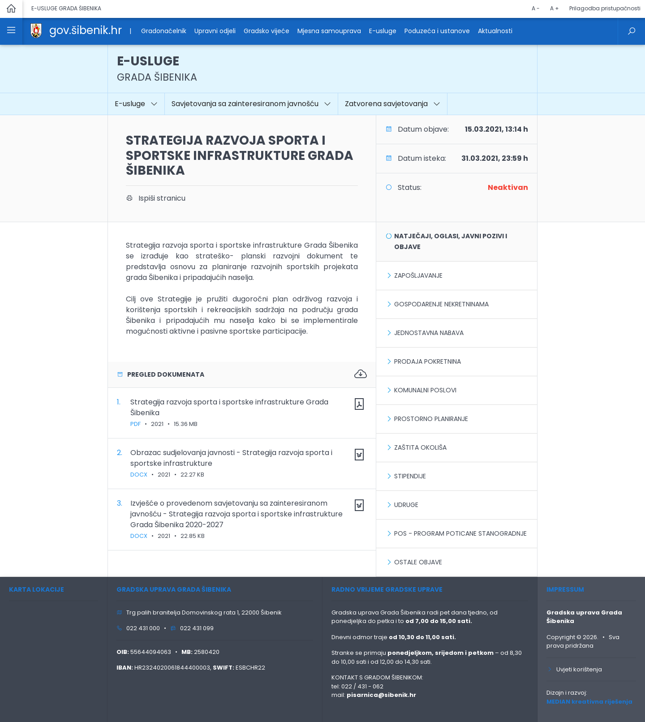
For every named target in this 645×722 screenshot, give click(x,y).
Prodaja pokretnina (427, 361)
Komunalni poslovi (425, 390)
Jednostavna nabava (429, 332)
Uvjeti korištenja (574, 669)
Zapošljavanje (418, 275)
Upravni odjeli (215, 30)
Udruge (406, 504)
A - (536, 8)
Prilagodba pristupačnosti (605, 8)
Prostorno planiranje (431, 418)
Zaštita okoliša (420, 447)
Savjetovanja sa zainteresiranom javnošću (251, 104)
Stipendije (410, 476)
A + (554, 8)
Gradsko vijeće (266, 30)
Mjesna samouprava (329, 30)
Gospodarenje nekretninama (441, 304)
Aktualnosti (495, 30)
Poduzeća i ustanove (437, 30)
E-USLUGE (157, 68)
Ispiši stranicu (155, 198)
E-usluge (382, 30)
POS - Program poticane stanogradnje (460, 533)
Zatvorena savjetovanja (392, 104)
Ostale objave (418, 562)
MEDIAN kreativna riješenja (589, 701)
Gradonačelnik (163, 30)
